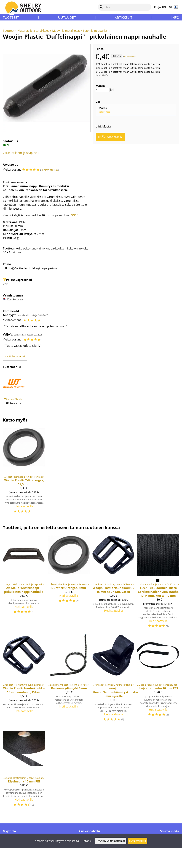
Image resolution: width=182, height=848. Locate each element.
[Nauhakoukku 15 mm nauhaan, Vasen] (113, 582)
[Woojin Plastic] (14, 391)
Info (175, 17)
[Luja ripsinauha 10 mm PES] (158, 679)
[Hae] (124, 7)
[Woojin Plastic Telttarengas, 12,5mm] (24, 471)
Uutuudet (67, 17)
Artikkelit (123, 17)
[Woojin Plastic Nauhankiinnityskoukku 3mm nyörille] (113, 679)
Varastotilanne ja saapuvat (21, 153)
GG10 (74, 215)
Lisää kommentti (15, 356)
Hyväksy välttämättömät (111, 840)
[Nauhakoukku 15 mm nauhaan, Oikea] (24, 679)
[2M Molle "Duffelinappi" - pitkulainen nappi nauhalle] (24, 582)
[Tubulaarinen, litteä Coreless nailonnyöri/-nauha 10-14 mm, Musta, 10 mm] (158, 582)
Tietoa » (86, 841)
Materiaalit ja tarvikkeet (34, 31)
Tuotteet (11, 17)
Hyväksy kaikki (137, 840)
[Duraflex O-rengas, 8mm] (69, 582)
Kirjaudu (160, 7)
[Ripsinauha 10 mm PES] (24, 768)
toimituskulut (130, 56)
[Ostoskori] (170, 7)
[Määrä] (102, 90)
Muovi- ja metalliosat (67, 31)
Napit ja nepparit (95, 31)
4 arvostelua (49, 170)
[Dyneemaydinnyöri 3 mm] (69, 679)
